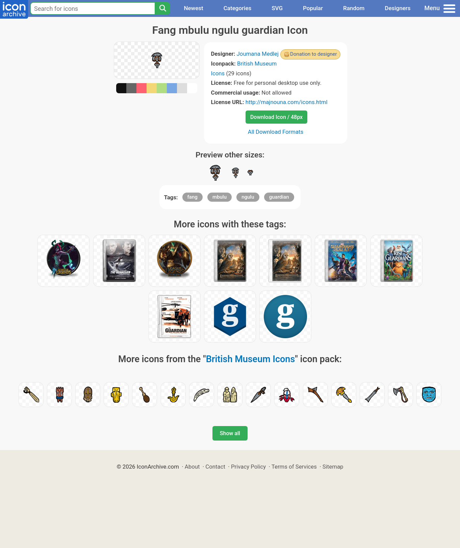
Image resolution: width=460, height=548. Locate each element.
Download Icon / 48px (276, 117)
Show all (230, 433)
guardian (279, 197)
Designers (397, 8)
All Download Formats (276, 131)
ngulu (247, 197)
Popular (313, 8)
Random (353, 8)
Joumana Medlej (258, 53)
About (192, 466)
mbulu (219, 197)
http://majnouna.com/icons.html (287, 102)
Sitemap (333, 466)
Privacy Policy (248, 466)
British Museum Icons (250, 359)
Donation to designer (313, 54)
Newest (193, 8)
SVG (277, 8)
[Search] (162, 8)
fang (192, 197)
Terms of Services (294, 466)
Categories (238, 8)
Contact (215, 466)
